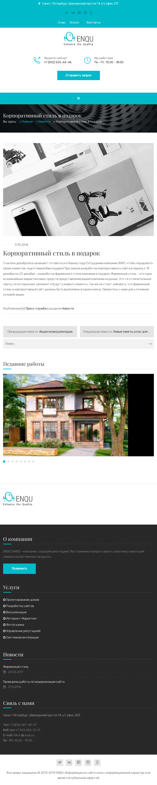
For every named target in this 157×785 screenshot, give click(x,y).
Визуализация (14, 612)
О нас (62, 22)
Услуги (74, 22)
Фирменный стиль (16, 667)
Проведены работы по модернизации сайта (34, 682)
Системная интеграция (21, 637)
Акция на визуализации (39, 331)
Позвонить (19, 568)
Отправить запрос (79, 75)
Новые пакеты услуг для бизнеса (118, 331)
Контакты (94, 22)
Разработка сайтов (18, 606)
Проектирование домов (21, 600)
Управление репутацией (21, 631)
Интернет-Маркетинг (20, 618)
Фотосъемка (13, 625)
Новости (68, 308)
